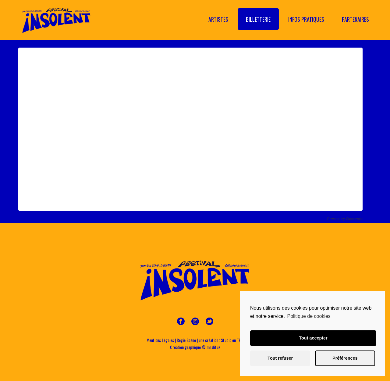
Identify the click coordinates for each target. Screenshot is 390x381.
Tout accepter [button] (313, 338)
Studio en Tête (232, 340)
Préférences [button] (344, 358)
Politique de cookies (308, 316)
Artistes (218, 19)
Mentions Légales (160, 340)
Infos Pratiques (306, 19)
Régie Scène (186, 340)
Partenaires (355, 19)
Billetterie (258, 19)
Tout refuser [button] (280, 358)
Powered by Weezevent (345, 219)
